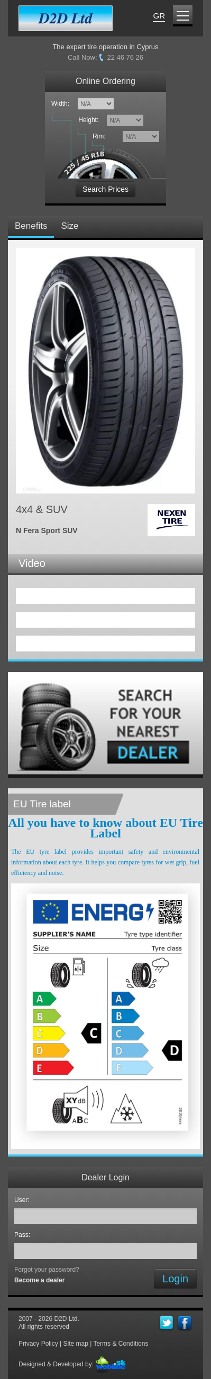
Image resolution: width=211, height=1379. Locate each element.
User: (23, 1200)
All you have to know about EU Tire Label (105, 828)
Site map (75, 1343)
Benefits (31, 226)
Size (69, 226)
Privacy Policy (38, 1343)
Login (175, 1278)
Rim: (101, 136)
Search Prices (105, 189)
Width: (60, 103)
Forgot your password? (46, 1269)
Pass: (24, 1234)
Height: (90, 120)
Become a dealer (39, 1280)
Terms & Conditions (120, 1343)
